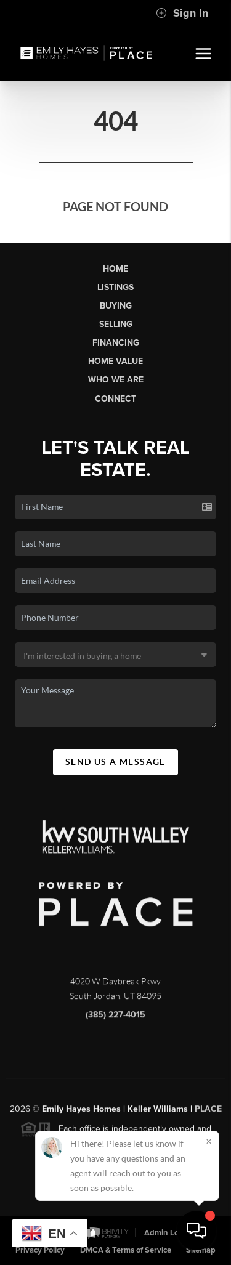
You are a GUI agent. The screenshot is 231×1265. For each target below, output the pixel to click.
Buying (116, 306)
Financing (115, 342)
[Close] (209, 1141)
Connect (115, 399)
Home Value (115, 361)
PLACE (208, 1113)
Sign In (182, 13)
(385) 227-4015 (115, 1019)
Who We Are (116, 379)
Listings (115, 287)
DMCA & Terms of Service (125, 1250)
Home (115, 269)
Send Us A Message (115, 762)
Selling (115, 324)
